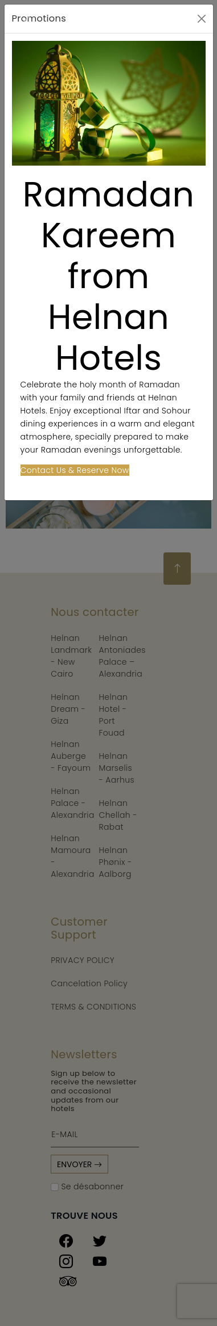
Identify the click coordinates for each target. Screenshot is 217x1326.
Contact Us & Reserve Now (75, 470)
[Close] (201, 18)
